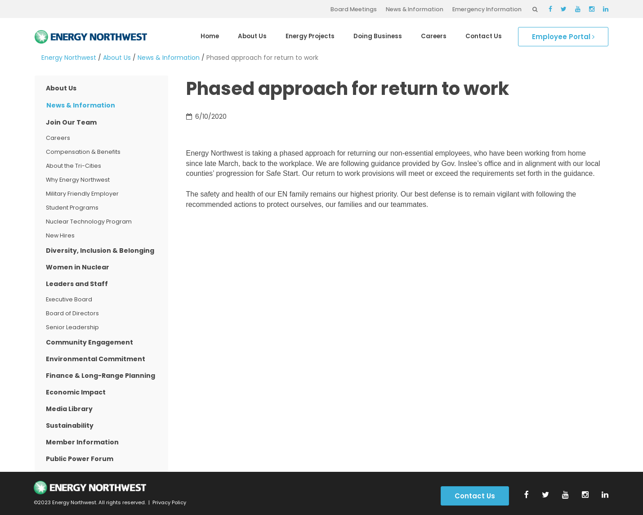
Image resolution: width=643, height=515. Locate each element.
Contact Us (475, 496)
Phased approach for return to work (262, 57)
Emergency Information (487, 9)
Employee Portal (563, 36)
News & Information (414, 9)
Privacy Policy (169, 502)
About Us (117, 57)
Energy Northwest (68, 57)
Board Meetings (353, 9)
